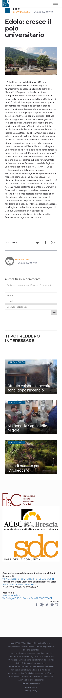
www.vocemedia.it (11, 595)
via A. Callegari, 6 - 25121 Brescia (18, 579)
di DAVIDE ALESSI (22, 11)
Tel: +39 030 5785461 (41, 598)
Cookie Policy (31, 687)
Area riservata (31, 683)
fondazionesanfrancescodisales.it (19, 584)
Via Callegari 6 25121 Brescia (16, 598)
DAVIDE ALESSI (22, 259)
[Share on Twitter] (37, 243)
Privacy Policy (31, 691)
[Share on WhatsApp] (53, 243)
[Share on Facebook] (45, 243)
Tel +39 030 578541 (44, 579)
